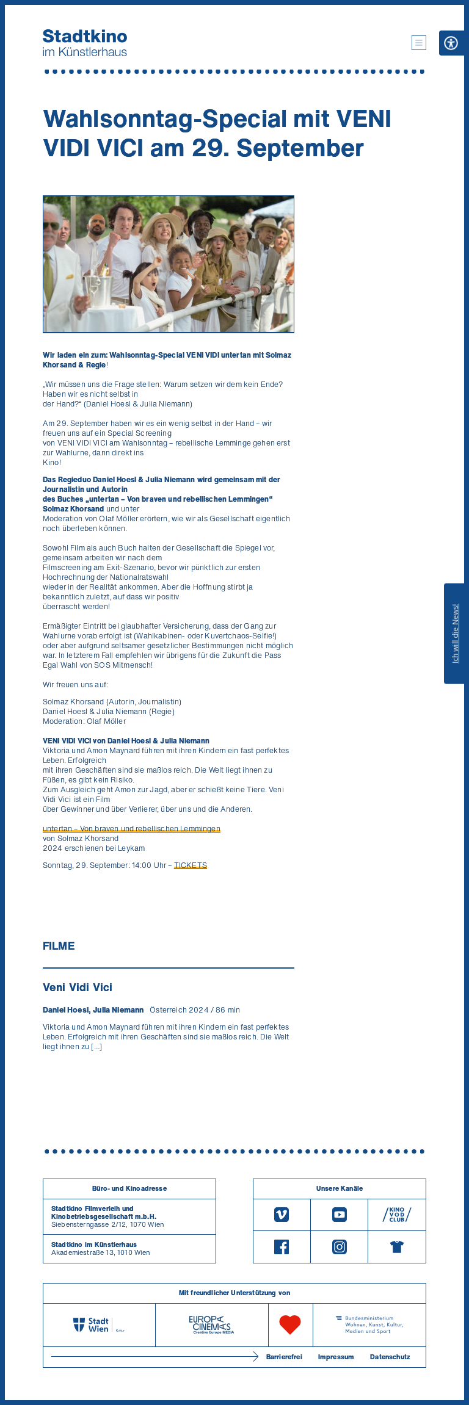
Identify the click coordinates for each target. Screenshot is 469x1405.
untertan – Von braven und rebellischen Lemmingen (131, 828)
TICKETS (190, 865)
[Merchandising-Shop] (397, 1247)
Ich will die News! (455, 633)
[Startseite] (85, 42)
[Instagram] (339, 1247)
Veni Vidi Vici (77, 987)
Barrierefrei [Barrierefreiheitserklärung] (284, 1357)
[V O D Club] (397, 1214)
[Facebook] (281, 1247)
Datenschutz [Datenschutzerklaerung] (390, 1357)
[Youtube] (339, 1214)
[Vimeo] (281, 1214)
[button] (419, 42)
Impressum (336, 1357)
